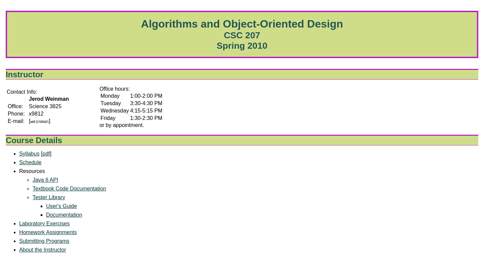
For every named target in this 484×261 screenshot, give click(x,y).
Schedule (30, 162)
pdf (46, 154)
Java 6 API (45, 180)
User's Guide (61, 206)
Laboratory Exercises (44, 223)
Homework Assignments (48, 232)
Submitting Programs (44, 241)
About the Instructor (42, 250)
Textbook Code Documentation (69, 188)
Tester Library (49, 197)
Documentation (64, 215)
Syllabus (29, 154)
